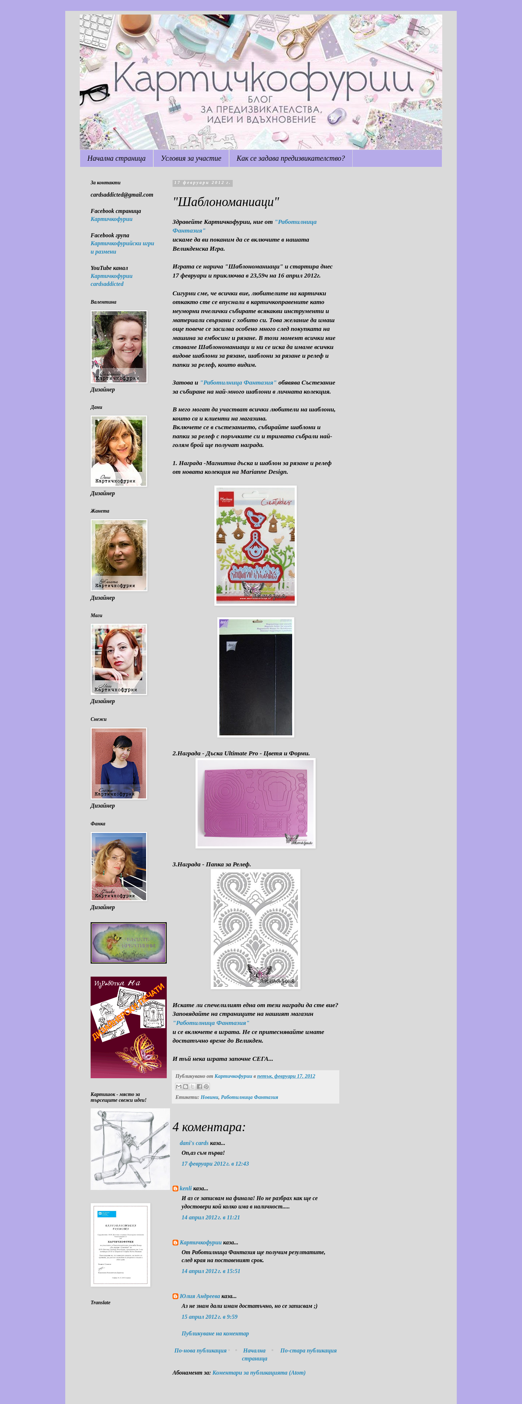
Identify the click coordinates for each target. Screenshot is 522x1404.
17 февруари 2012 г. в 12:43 (215, 1164)
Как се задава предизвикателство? (291, 158)
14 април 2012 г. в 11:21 (211, 1217)
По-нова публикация (200, 1350)
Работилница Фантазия (249, 1097)
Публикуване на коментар (215, 1333)
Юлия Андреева (200, 1296)
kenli (186, 1188)
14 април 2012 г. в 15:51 (211, 1271)
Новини (209, 1097)
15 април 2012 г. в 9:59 (209, 1317)
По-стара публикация (308, 1350)
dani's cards (194, 1143)
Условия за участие (191, 158)
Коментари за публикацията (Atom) (259, 1373)
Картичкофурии (201, 1242)
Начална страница (116, 158)
